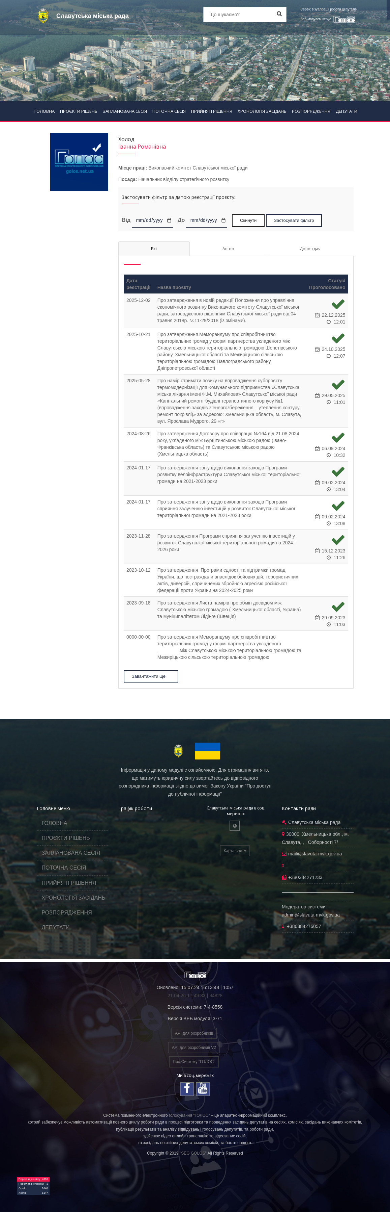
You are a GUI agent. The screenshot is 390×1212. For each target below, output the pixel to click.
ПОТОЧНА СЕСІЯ (169, 111)
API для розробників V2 (194, 1047)
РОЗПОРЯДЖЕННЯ (311, 111)
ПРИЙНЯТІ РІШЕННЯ (211, 111)
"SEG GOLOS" (193, 1153)
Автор (228, 249)
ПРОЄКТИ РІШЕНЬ (78, 111)
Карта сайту (235, 850)
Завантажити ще (151, 676)
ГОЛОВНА (44, 111)
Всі (154, 249)
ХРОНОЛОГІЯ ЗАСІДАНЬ (262, 111)
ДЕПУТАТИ (346, 111)
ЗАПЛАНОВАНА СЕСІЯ (125, 111)
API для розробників (194, 1033)
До (181, 220)
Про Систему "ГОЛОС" (194, 1061)
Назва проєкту (174, 287)
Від (126, 220)
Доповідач (310, 249)
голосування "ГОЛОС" (189, 1115)
